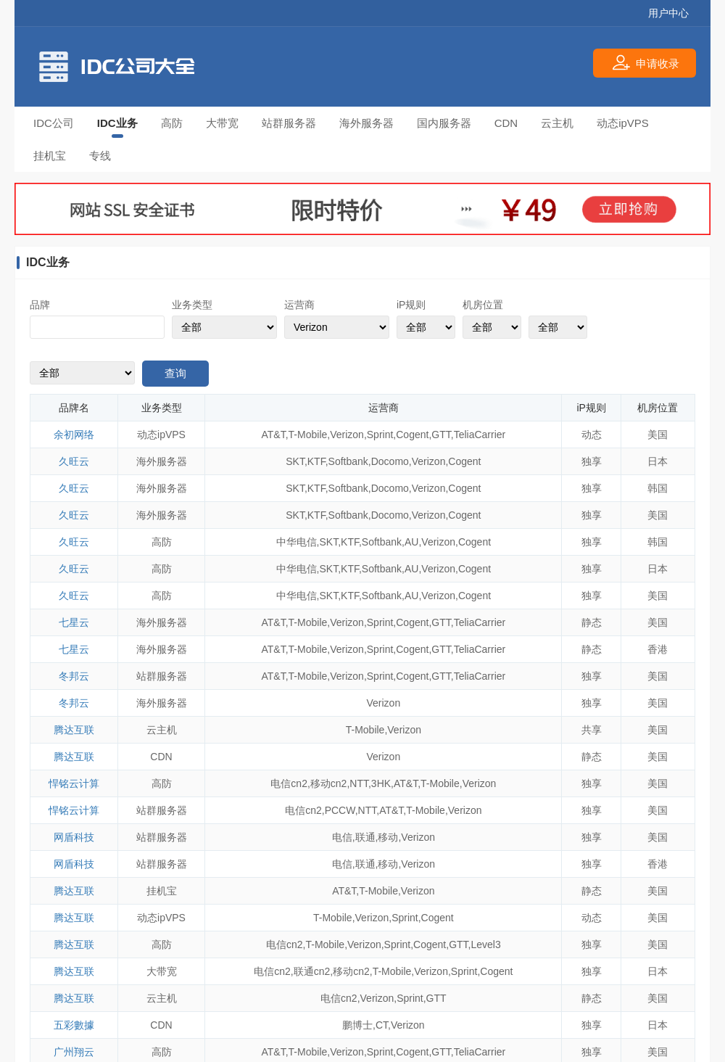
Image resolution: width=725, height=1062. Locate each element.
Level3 (485, 944)
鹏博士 (357, 1025)
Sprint (380, 434)
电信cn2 (288, 783)
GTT (440, 434)
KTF (316, 461)
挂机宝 (49, 155)
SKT (295, 461)
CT (382, 1025)
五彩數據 (74, 1025)
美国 (657, 434)
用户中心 (668, 13)
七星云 (74, 622)
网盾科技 (74, 837)
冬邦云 (74, 676)
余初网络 (74, 434)
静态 (591, 622)
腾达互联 (74, 730)
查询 (175, 373)
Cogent (412, 434)
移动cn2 (328, 783)
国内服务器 (444, 123)
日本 (657, 461)
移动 (388, 837)
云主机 (557, 123)
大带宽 (222, 123)
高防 (172, 123)
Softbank (348, 461)
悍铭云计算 (74, 783)
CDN (506, 123)
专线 (100, 155)
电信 (342, 837)
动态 (591, 434)
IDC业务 (117, 123)
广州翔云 (74, 1052)
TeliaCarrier (480, 434)
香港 (657, 649)
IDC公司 (53, 123)
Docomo (390, 461)
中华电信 (296, 542)
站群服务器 (289, 123)
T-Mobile (308, 434)
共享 (591, 730)
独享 (591, 461)
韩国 (657, 488)
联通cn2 (312, 971)
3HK (381, 783)
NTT (358, 783)
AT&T (274, 434)
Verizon (347, 434)
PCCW (340, 810)
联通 (365, 837)
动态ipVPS (623, 123)
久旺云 (74, 461)
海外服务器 (366, 123)
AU (411, 542)
